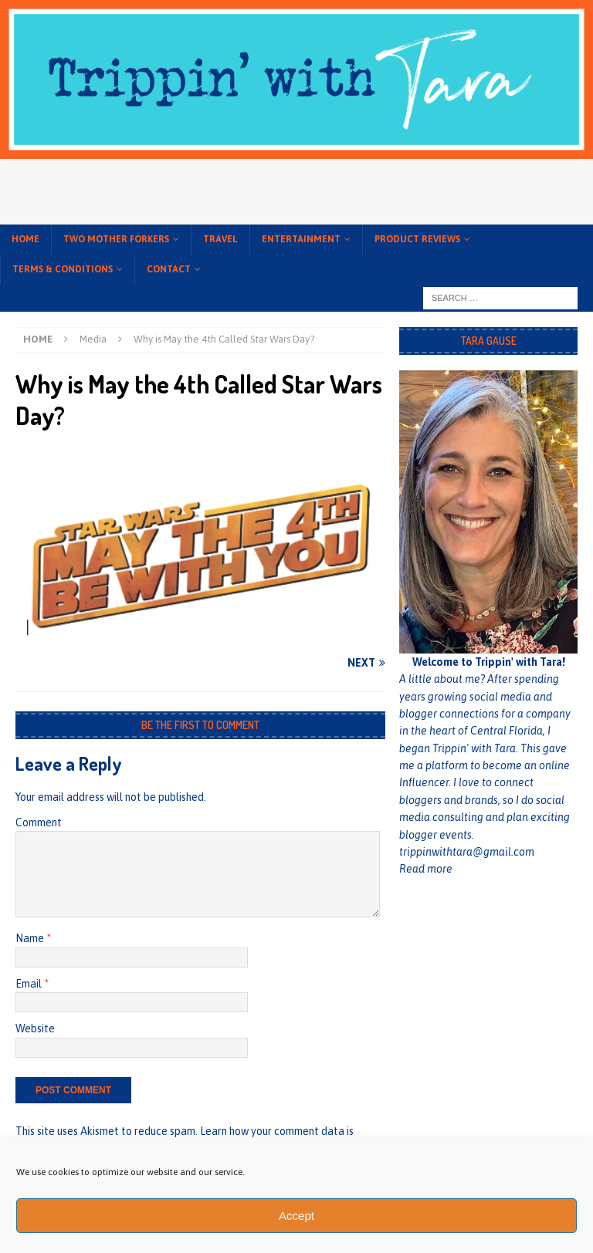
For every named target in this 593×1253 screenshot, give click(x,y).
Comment (38, 822)
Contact (169, 269)
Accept (296, 1215)
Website (35, 1028)
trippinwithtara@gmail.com (466, 852)
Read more (425, 869)
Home (25, 239)
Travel (220, 239)
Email (29, 984)
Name (30, 938)
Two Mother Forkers (116, 239)
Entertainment (301, 239)
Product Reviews (417, 239)
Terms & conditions (62, 269)
